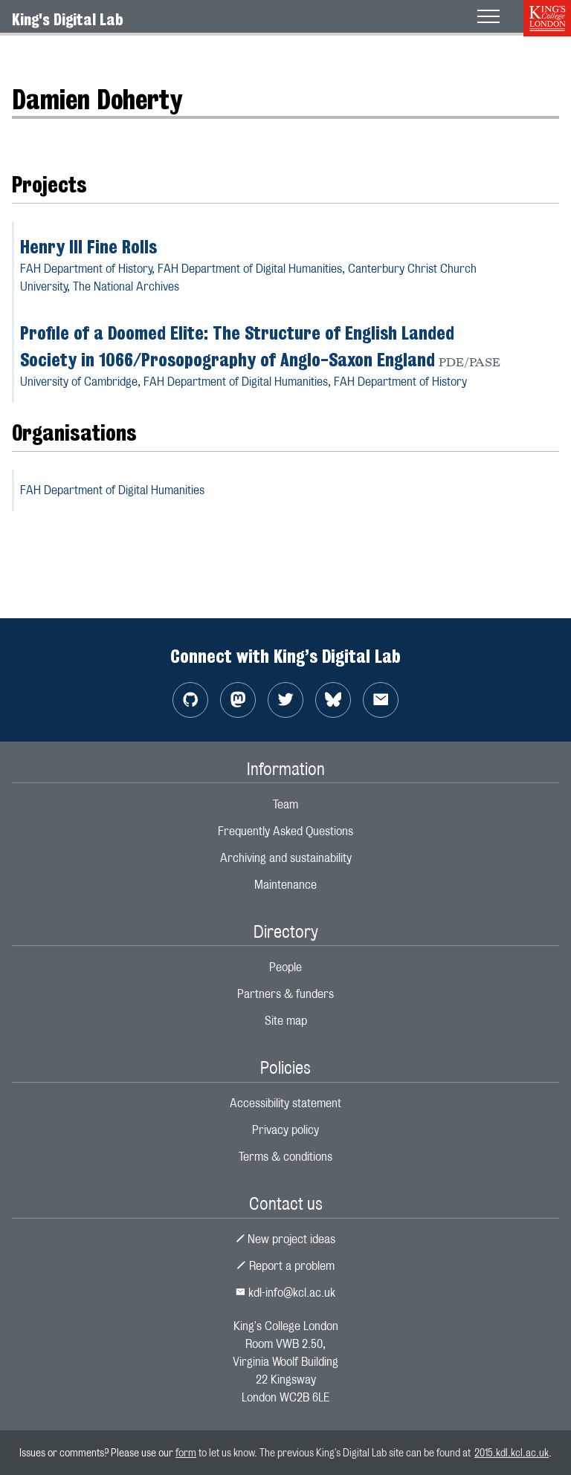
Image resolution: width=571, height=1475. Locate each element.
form (185, 1452)
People (285, 967)
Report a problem (285, 1266)
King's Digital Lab (67, 19)
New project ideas (286, 1239)
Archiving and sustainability (286, 858)
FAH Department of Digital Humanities (112, 490)
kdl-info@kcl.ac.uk (285, 1293)
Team (285, 804)
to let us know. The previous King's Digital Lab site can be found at (335, 1452)
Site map (286, 1021)
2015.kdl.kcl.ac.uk (511, 1452)
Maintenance (285, 885)
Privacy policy (285, 1130)
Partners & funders (285, 994)
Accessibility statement (285, 1103)
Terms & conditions (285, 1157)
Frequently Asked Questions (285, 831)
